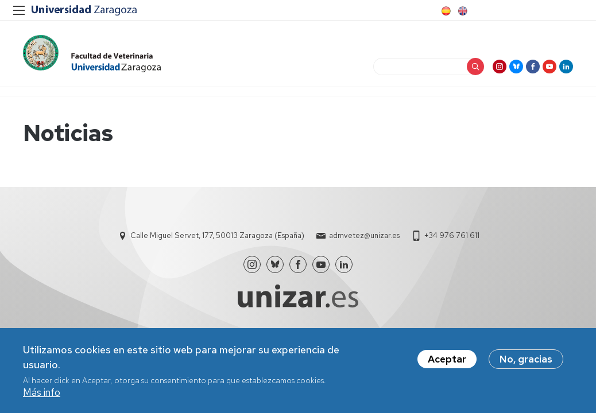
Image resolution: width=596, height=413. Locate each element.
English (462, 11)
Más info (41, 394)
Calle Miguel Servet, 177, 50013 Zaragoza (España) (217, 235)
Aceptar (447, 360)
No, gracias (526, 360)
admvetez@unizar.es (364, 235)
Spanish (445, 11)
